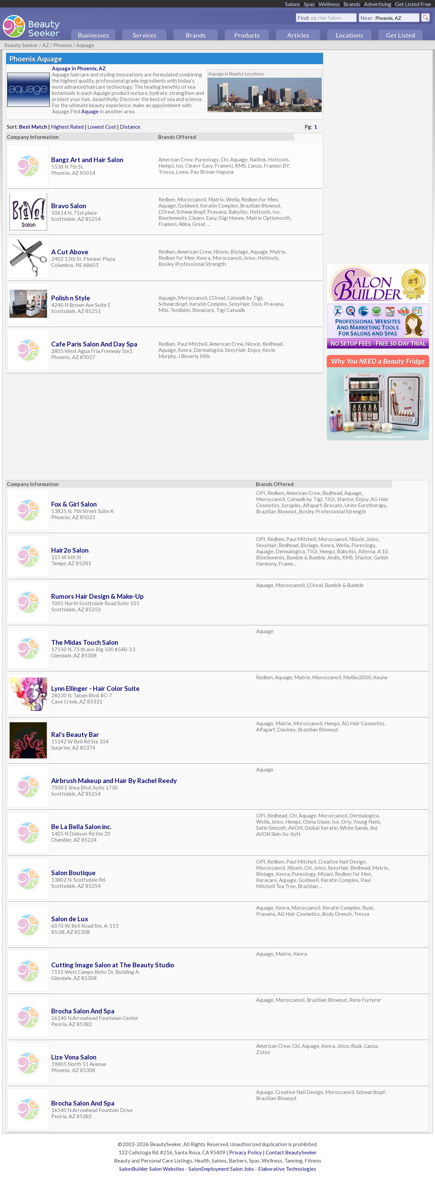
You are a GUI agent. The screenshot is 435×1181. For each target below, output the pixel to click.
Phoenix (62, 45)
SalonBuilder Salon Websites (151, 1169)
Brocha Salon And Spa (82, 1011)
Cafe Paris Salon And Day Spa (94, 344)
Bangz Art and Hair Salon (87, 159)
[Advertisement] (378, 155)
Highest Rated (67, 127)
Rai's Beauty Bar (75, 734)
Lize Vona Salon (73, 1057)
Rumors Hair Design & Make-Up (97, 596)
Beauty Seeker (21, 45)
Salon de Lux (69, 919)
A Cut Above (69, 252)
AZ (45, 45)
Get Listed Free (413, 4)
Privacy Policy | (247, 1152)
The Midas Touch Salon (84, 642)
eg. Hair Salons (326, 17)
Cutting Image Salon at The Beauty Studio (112, 965)
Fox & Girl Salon (74, 504)
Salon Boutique (73, 873)
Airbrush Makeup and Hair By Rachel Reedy (114, 780)
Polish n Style (70, 298)
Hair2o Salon (69, 550)
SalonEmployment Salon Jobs (221, 1169)
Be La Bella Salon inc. (81, 826)
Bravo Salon (68, 206)
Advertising (377, 4)
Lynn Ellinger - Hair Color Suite (95, 688)
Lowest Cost (101, 127)
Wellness (329, 4)
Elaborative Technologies (287, 1169)
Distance (130, 127)
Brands (351, 4)
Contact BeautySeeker (291, 1152)
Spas (309, 4)
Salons (292, 4)
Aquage (85, 45)
